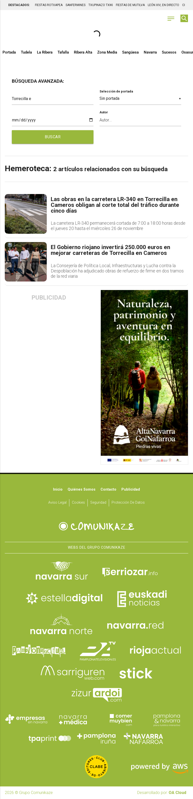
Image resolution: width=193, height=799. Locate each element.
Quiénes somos (81, 489)
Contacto (108, 489)
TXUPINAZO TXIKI (100, 5)
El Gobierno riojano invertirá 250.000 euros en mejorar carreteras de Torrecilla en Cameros (110, 250)
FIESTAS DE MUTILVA (130, 5)
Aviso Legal (57, 502)
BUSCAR (53, 136)
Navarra (150, 52)
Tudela (26, 52)
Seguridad (98, 502)
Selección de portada (116, 91)
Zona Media (107, 52)
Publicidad (130, 489)
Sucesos (169, 52)
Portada (9, 52)
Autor (104, 112)
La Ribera (45, 52)
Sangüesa (130, 52)
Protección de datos (128, 502)
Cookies (78, 502)
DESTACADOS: (19, 5)
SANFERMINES (75, 5)
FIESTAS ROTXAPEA (49, 5)
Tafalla (63, 52)
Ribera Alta (83, 52)
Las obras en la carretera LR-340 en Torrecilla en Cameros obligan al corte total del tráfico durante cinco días (115, 205)
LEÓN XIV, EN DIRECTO (163, 5)
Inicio (58, 489)
